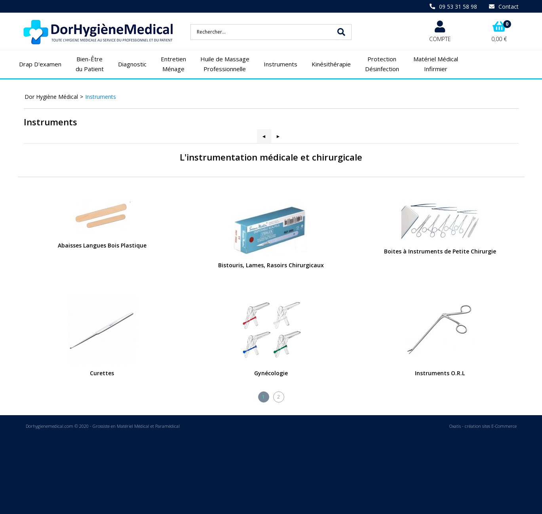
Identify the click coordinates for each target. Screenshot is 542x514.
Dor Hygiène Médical (51, 96)
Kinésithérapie (331, 64)
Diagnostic (132, 64)
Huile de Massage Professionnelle (224, 64)
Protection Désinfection (382, 64)
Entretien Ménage (173, 64)
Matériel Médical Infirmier (435, 64)
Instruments (280, 64)
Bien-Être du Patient (90, 64)
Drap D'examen (40, 64)
